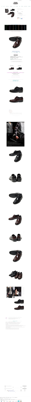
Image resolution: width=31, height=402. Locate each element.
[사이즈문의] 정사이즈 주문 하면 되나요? (11, 390)
